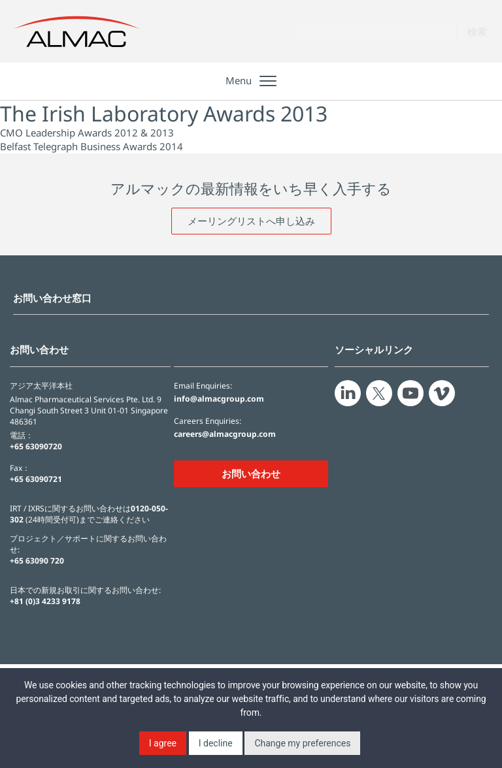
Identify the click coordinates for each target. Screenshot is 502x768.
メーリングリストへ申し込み (251, 220)
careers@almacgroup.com (225, 434)
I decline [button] (216, 743)
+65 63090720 (36, 446)
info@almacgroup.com (219, 399)
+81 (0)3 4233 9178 (45, 601)
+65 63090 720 (37, 560)
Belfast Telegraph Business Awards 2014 (91, 146)
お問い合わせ (251, 473)
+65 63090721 (36, 479)
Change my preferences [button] (302, 743)
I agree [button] (162, 743)
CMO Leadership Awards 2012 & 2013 (87, 132)
